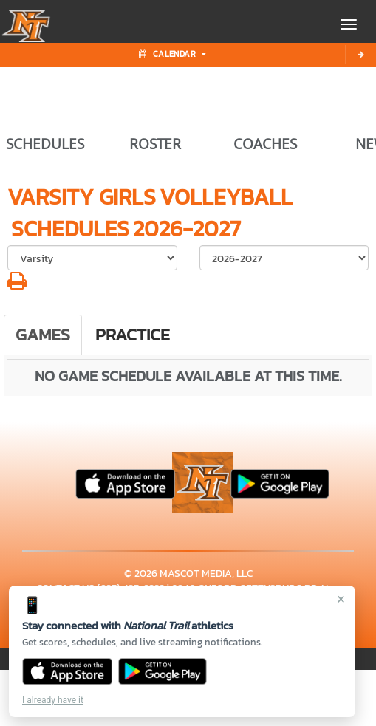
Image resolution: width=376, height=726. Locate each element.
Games (43, 334)
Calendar (172, 54)
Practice (132, 334)
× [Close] (341, 599)
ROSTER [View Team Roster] (155, 144)
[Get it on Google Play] (163, 671)
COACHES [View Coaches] (265, 144)
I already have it (52, 700)
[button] (17, 284)
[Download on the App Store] (67, 671)
